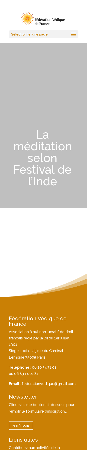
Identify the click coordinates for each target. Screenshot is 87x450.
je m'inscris (21, 425)
